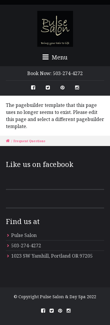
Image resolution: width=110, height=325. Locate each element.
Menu (55, 57)
